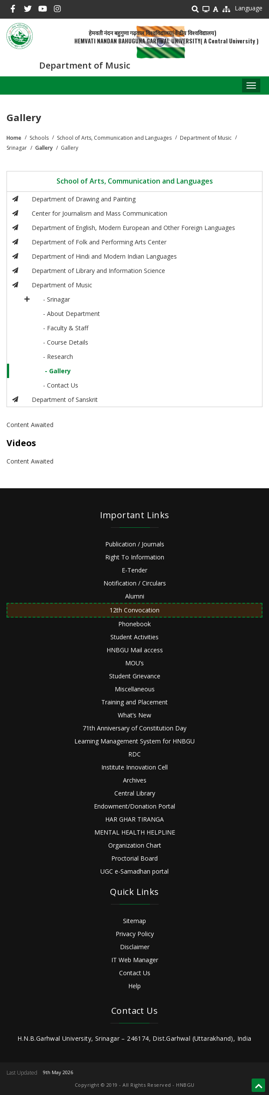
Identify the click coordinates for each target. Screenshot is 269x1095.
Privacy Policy (135, 934)
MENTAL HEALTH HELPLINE (134, 832)
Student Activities (134, 637)
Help (134, 986)
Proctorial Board (134, 858)
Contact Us (134, 973)
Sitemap (134, 921)
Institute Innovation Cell (134, 767)
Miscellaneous (135, 689)
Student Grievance (134, 676)
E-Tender (134, 570)
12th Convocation (134, 610)
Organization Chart (134, 845)
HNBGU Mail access (134, 650)
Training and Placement (134, 702)
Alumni (134, 596)
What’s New (134, 715)
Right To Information (134, 557)
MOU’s (134, 663)
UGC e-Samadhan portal (134, 871)
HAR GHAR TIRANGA (134, 819)
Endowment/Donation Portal (134, 806)
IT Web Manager (134, 960)
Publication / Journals (134, 544)
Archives (134, 780)
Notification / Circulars (134, 583)
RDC (134, 754)
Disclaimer (134, 947)
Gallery (44, 147)
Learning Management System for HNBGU (134, 741)
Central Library (134, 793)
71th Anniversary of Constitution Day (134, 728)
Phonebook (134, 624)
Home (14, 137)
